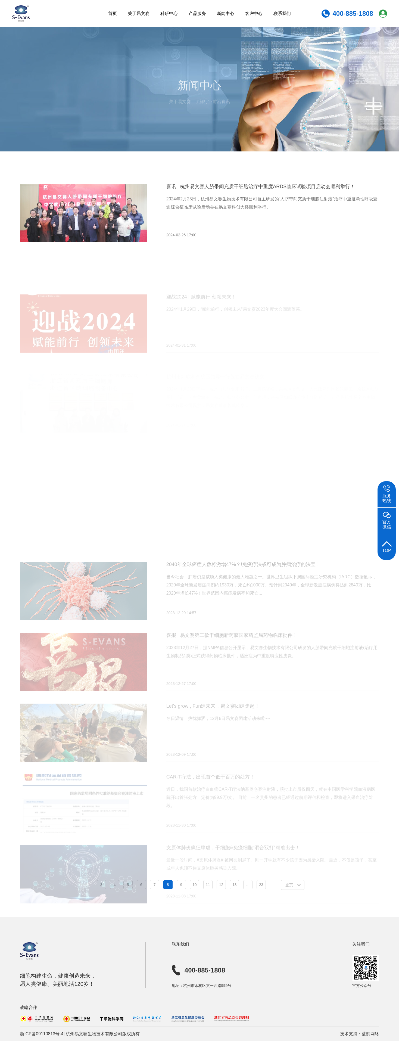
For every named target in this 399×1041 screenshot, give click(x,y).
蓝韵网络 (370, 1033)
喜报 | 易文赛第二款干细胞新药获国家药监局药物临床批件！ (232, 649)
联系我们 (282, 13)
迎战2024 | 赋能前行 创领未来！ (201, 307)
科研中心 (169, 13)
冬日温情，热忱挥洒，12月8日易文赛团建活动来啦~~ (218, 731)
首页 (112, 13)
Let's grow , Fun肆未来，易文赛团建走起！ (213, 719)
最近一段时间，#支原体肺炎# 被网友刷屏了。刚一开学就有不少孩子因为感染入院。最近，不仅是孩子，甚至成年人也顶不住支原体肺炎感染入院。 (271, 875)
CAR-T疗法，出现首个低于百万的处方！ (210, 789)
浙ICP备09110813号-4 (41, 1033)
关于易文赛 (138, 13)
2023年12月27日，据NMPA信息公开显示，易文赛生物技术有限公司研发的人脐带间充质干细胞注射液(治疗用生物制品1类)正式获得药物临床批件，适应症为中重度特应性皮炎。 (272, 665)
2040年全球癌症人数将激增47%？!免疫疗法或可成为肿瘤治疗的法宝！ (243, 579)
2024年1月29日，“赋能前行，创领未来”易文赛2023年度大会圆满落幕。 (235, 319)
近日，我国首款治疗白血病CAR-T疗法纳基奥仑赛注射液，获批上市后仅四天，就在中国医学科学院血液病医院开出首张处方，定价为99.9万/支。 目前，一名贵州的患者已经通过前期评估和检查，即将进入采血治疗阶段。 (270, 809)
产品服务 (197, 13)
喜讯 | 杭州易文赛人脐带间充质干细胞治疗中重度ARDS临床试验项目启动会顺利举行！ (260, 191)
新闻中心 (225, 13)
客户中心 (254, 13)
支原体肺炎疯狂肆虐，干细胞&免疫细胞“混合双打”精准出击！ (233, 859)
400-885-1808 (198, 970)
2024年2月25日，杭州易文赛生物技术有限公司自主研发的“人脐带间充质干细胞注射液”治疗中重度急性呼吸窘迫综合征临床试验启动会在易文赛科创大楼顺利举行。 (272, 208)
